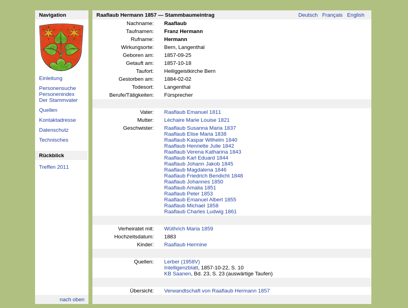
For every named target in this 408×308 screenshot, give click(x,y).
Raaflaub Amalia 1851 (190, 188)
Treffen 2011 (54, 167)
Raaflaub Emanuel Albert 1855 (200, 200)
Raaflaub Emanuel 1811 (192, 112)
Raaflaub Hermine (185, 245)
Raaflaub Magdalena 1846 (195, 170)
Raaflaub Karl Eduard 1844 (196, 158)
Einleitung (51, 78)
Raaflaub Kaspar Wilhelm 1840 (200, 140)
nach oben (72, 299)
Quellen (48, 110)
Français (332, 15)
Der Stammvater (58, 100)
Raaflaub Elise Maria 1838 (195, 134)
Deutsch (308, 15)
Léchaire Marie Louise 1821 (197, 120)
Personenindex (57, 94)
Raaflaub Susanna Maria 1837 (200, 128)
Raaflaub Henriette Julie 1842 (199, 146)
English (356, 15)
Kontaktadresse (57, 120)
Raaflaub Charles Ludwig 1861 (200, 211)
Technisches (53, 140)
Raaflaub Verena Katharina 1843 (202, 152)
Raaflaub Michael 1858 (191, 206)
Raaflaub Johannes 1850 (193, 182)
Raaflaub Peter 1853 (188, 194)
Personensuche (57, 88)
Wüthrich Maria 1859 (188, 229)
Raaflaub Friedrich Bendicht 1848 (203, 176)
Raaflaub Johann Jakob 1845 (198, 164)
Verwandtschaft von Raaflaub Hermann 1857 (217, 291)
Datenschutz (54, 130)
